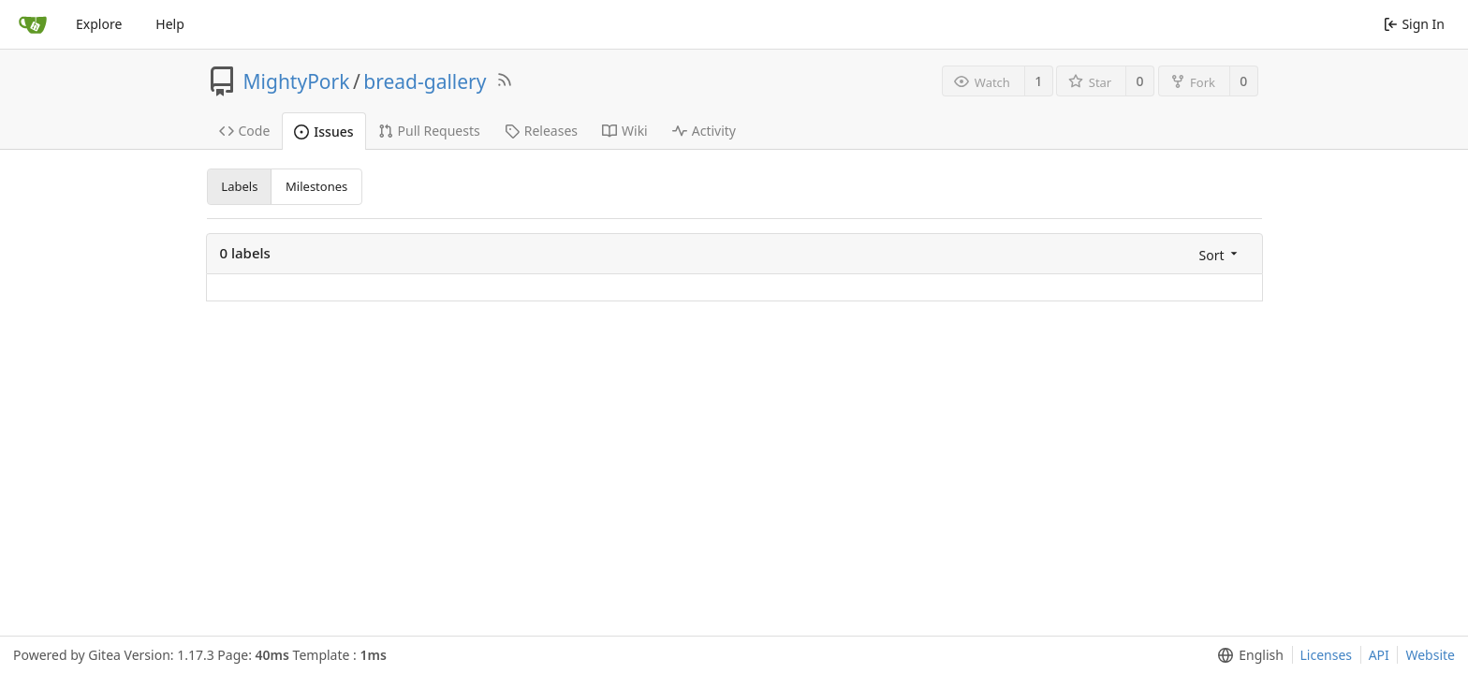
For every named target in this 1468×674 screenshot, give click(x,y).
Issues (323, 131)
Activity (704, 130)
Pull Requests (429, 130)
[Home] (33, 24)
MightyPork (296, 81)
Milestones (316, 186)
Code (245, 130)
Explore (99, 24)
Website (1430, 655)
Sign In (1414, 24)
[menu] (1220, 254)
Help (169, 24)
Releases (541, 130)
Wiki (625, 130)
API (1379, 655)
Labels (239, 186)
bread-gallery (424, 81)
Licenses (1326, 655)
